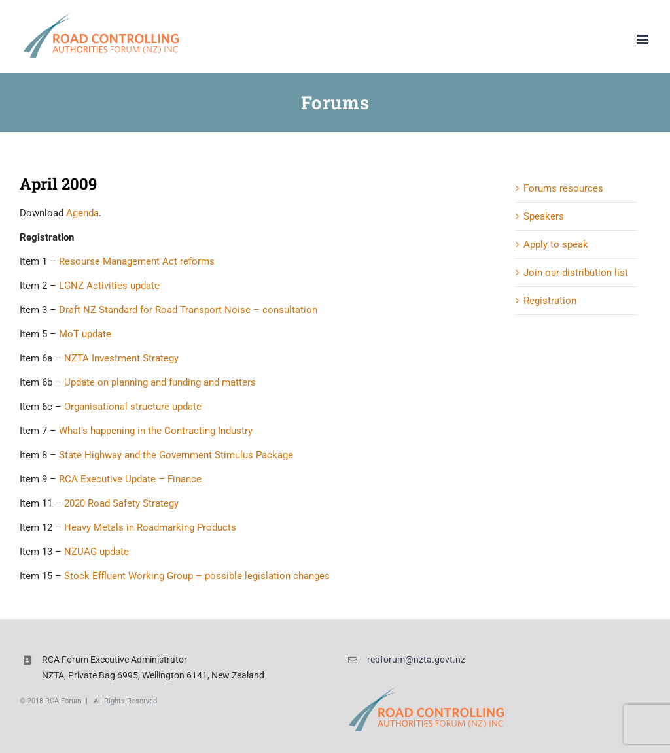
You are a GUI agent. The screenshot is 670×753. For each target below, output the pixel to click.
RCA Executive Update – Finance (130, 479)
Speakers (543, 216)
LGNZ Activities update (109, 286)
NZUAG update (96, 552)
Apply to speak (555, 244)
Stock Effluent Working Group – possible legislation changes (197, 576)
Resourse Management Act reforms (137, 261)
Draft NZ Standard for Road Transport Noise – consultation (188, 310)
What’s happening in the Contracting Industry (156, 431)
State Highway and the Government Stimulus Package (176, 455)
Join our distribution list (575, 272)
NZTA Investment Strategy (121, 358)
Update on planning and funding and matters (160, 382)
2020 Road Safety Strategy (121, 503)
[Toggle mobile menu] (643, 39)
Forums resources (563, 188)
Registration (549, 301)
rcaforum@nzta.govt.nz (416, 659)
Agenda (82, 213)
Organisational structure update (133, 406)
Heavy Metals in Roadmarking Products (150, 527)
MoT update (85, 334)
